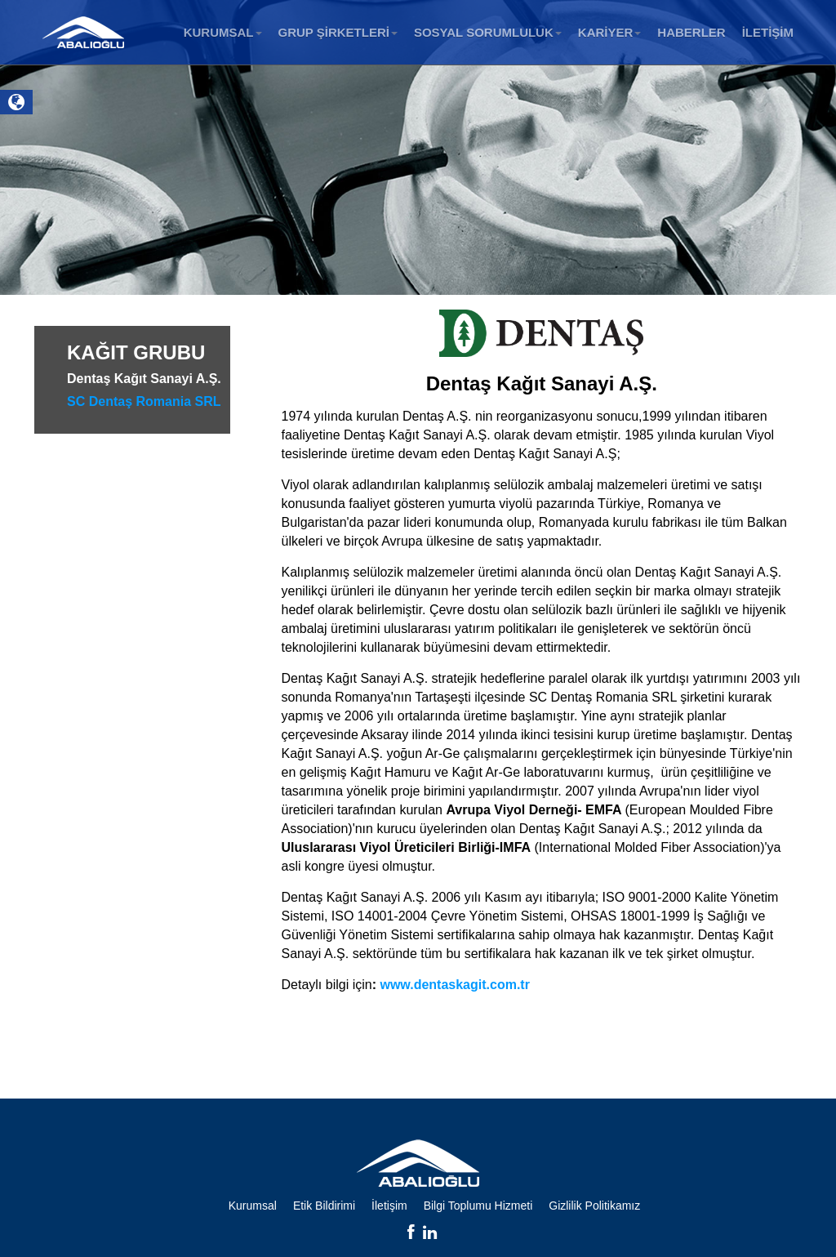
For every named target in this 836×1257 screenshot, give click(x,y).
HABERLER (691, 32)
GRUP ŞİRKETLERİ (338, 32)
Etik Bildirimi (324, 1205)
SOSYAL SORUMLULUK (488, 32)
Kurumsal (253, 1205)
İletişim (389, 1205)
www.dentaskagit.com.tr (454, 985)
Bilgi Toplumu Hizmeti (478, 1205)
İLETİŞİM (768, 32)
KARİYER (610, 32)
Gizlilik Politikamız (594, 1205)
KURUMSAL (223, 32)
